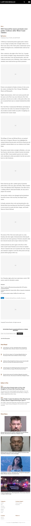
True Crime (2, 506)
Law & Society (3, 507)
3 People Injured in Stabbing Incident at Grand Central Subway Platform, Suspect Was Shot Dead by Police (15, 368)
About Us (2, 517)
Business (2, 509)
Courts (2, 512)
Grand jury (23, 298)
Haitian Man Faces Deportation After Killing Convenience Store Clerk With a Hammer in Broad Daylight (15, 453)
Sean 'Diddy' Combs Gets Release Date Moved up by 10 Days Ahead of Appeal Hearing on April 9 (15, 399)
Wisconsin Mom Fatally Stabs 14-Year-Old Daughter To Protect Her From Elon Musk (13, 388)
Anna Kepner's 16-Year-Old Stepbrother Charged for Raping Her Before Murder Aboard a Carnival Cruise (15, 348)
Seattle (18, 298)
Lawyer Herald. (15, 522)
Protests (7, 298)
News (2, 26)
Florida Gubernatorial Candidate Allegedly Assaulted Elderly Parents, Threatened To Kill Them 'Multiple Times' (16, 375)
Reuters (4, 36)
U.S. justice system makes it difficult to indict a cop (13, 293)
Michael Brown (13, 298)
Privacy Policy (17, 504)
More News (4, 414)
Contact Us (2, 518)
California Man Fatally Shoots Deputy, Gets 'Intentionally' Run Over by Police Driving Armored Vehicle (16, 361)
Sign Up (20, 333)
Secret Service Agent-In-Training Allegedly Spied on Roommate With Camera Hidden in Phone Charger (15, 355)
